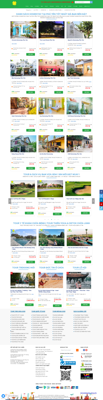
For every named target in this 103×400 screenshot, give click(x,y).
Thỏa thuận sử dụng (40, 369)
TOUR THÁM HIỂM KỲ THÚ (39, 329)
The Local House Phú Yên (47, 40)
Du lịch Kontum (57, 337)
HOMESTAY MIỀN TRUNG (55, 10)
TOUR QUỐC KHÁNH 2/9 (18, 335)
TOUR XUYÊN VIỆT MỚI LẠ (18, 327)
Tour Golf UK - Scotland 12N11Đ (49, 198)
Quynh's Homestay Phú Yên (76, 40)
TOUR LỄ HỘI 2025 (16, 317)
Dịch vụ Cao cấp (39, 358)
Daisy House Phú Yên (18, 154)
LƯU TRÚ (35, 10)
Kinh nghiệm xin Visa (40, 360)
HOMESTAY (43, 10)
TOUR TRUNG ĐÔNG (38, 331)
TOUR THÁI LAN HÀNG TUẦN (40, 337)
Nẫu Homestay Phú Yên (18, 78)
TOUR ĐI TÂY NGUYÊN (59, 335)
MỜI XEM (30, 54)
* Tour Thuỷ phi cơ (48, 351)
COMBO (37, 6)
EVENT (69, 6)
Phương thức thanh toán (41, 376)
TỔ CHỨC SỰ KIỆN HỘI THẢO (82, 331)
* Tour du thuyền (46, 349)
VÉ (62, 6)
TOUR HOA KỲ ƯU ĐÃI (38, 319)
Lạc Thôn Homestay (74, 78)
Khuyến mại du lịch (40, 362)
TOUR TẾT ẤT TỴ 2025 (17, 315)
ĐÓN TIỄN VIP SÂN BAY (80, 327)
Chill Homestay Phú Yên (75, 154)
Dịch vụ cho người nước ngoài (43, 363)
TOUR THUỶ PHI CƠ (80, 319)
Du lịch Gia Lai (57, 339)
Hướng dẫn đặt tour (40, 374)
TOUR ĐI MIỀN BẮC (58, 315)
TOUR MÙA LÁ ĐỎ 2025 (17, 319)
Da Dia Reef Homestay (46, 154)
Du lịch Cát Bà (57, 319)
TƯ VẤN (75, 6)
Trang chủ (28, 10)
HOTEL (57, 6)
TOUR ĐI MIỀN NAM (58, 329)
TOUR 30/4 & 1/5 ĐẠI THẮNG (19, 337)
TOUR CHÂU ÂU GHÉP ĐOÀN (40, 317)
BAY (42, 6)
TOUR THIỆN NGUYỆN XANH (19, 323)
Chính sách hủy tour (40, 373)
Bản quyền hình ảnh (40, 371)
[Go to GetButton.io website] (3, 398)
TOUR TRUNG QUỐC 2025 (39, 315)
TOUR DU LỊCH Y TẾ (79, 329)
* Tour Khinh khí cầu (40, 353)
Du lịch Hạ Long (57, 317)
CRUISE (52, 6)
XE (65, 6)
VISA (31, 6)
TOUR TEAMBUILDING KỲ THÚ (19, 333)
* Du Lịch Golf (39, 349)
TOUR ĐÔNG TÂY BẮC (17, 325)
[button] (45, 219)
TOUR (27, 6)
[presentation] (9, 201)
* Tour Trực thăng (40, 351)
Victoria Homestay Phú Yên (20, 40)
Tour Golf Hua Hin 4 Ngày (75, 198)
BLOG (80, 6)
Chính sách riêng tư (40, 367)
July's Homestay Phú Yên (19, 116)
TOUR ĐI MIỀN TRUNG (59, 323)
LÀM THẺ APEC (78, 323)
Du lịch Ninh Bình (58, 321)
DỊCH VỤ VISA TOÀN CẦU (81, 321)
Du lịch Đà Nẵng (57, 327)
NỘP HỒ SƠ (88, 363)
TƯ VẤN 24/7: (55, 2)
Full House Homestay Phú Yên (76, 116)
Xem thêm (14, 43)
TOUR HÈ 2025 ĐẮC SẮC (18, 321)
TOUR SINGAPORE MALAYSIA (40, 335)
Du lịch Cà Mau (57, 333)
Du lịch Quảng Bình (58, 325)
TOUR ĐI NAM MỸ (37, 325)
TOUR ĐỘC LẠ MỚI (37, 327)
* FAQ (46, 371)
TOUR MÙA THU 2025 (17, 341)
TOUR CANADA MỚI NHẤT (39, 321)
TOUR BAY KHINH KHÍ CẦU (81, 317)
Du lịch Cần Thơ (57, 331)
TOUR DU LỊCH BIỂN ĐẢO (18, 339)
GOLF (46, 6)
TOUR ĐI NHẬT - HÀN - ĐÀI (39, 333)
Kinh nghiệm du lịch (40, 357)
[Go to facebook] (3, 396)
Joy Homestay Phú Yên (46, 116)
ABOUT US (87, 6)
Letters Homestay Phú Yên (47, 78)
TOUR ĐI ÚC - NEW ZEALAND (40, 323)
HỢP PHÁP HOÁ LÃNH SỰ (81, 325)
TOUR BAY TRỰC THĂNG (81, 315)
